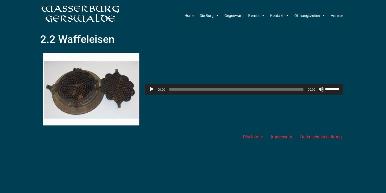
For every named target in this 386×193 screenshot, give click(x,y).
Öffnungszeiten (309, 15)
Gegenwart (233, 15)
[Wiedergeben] (151, 89)
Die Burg (209, 15)
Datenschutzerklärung (321, 136)
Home (189, 15)
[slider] (236, 89)
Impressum (281, 136)
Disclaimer (253, 136)
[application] (244, 89)
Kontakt (279, 15)
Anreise (337, 15)
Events (256, 15)
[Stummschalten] (321, 89)
